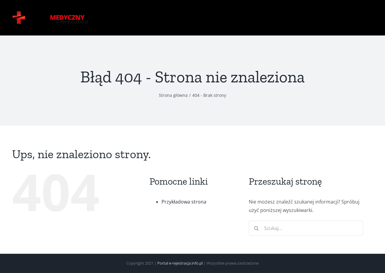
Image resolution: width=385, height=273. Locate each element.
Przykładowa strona (184, 201)
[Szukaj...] (306, 228)
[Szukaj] (256, 228)
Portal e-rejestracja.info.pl (180, 263)
